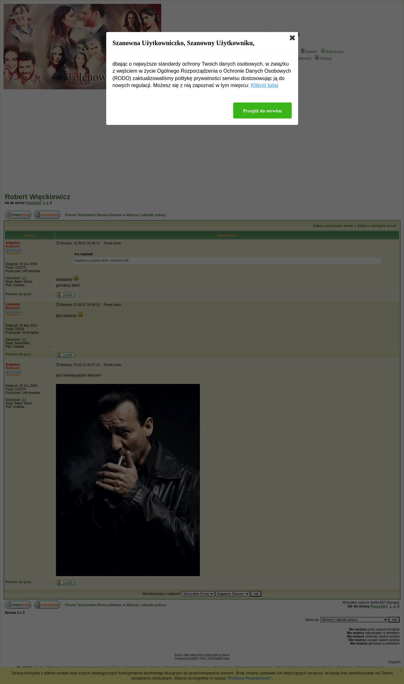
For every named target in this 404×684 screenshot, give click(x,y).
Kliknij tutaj (264, 85)
